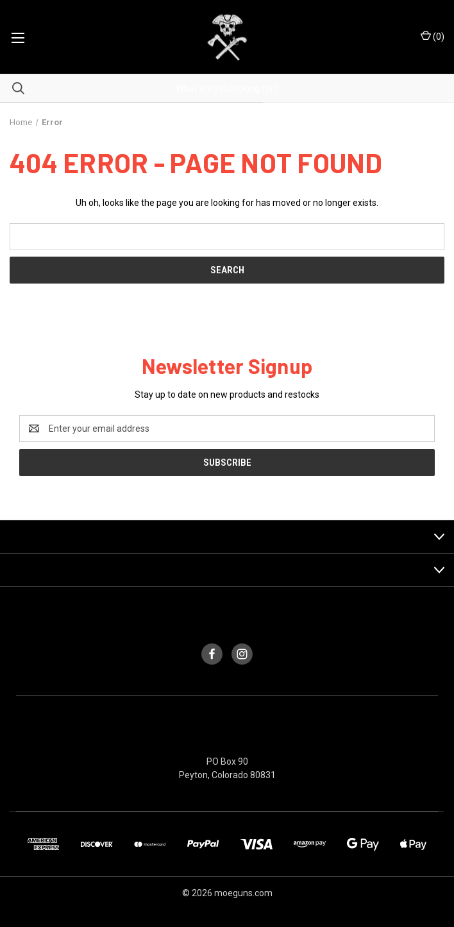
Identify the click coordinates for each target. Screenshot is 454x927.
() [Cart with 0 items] (432, 36)
